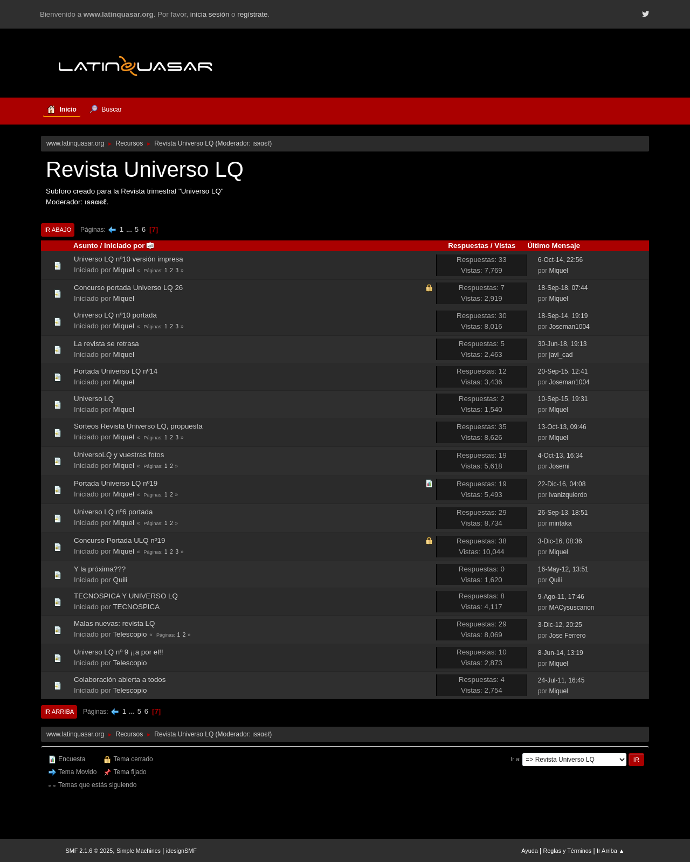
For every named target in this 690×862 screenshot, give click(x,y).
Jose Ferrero (567, 635)
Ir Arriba (59, 711)
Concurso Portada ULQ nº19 (119, 540)
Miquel (123, 270)
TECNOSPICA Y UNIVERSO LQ (126, 596)
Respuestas (468, 246)
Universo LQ (94, 399)
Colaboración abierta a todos (119, 679)
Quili (120, 580)
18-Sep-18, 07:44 (563, 288)
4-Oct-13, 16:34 (560, 455)
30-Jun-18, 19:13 (562, 344)
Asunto (85, 246)
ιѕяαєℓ (261, 143)
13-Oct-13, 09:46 (562, 427)
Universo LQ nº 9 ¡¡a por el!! (118, 652)
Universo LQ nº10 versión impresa (128, 259)
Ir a (514, 759)
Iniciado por (129, 246)
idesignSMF (181, 850)
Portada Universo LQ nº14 (115, 371)
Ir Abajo (57, 229)
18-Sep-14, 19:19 (563, 316)
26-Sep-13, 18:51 (563, 512)
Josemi (559, 466)
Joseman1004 (569, 326)
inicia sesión (210, 14)
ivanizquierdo (568, 495)
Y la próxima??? (100, 569)
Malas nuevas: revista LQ (114, 623)
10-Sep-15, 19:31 (563, 399)
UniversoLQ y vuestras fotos (119, 455)
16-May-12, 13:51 (563, 569)
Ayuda (529, 850)
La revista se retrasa (106, 344)
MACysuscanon (571, 607)
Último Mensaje (553, 246)
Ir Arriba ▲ (610, 850)
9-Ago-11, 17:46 (561, 597)
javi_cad (560, 354)
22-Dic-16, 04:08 (562, 484)
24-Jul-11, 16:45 (561, 680)
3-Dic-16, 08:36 (560, 541)
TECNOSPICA (136, 607)
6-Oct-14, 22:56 (560, 260)
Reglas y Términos (567, 850)
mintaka (560, 523)
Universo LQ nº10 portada (115, 315)
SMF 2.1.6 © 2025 (89, 850)
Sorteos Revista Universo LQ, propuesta (138, 426)
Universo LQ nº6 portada (113, 512)
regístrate (252, 14)
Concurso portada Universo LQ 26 (128, 288)
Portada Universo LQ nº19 (115, 483)
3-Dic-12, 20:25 (560, 625)
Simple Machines (138, 850)
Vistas (504, 246)
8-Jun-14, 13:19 (560, 653)
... (130, 229)
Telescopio (130, 634)
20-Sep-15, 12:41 (563, 371)
